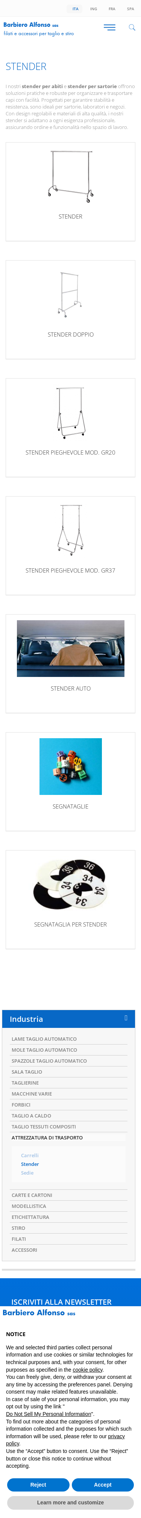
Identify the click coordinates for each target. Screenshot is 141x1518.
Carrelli (30, 1155)
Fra (110, 8)
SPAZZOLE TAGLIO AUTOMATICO (49, 1060)
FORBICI (21, 1104)
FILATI (19, 1239)
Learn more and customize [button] (70, 1502)
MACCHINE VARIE (32, 1093)
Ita (74, 8)
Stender (30, 1164)
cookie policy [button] (87, 1370)
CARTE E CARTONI (32, 1195)
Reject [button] (38, 1485)
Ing (92, 8)
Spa (129, 8)
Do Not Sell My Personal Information (48, 1414)
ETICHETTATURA (30, 1217)
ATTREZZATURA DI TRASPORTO (47, 1137)
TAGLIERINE (25, 1082)
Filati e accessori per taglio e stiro (39, 33)
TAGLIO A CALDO (31, 1115)
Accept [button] (103, 1485)
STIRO (18, 1228)
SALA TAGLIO (27, 1071)
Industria (26, 1019)
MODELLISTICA (29, 1206)
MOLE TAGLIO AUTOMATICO (44, 1049)
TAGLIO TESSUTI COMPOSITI (44, 1126)
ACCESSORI (24, 1249)
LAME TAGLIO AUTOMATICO (44, 1038)
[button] (131, 1318)
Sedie (27, 1172)
